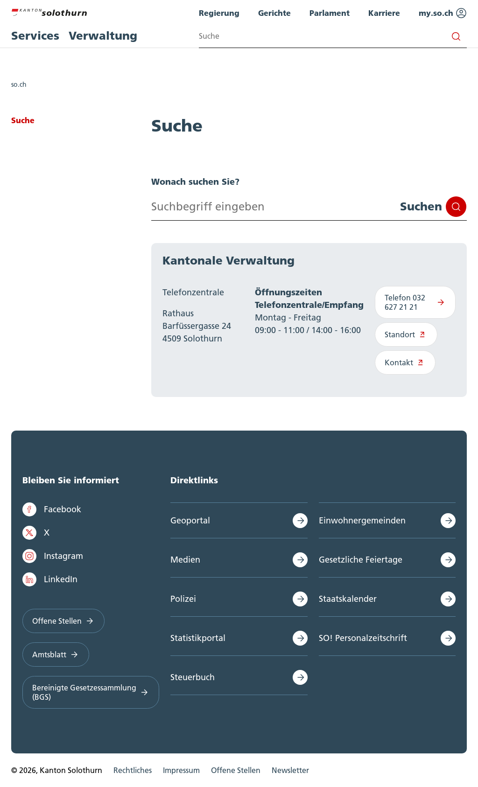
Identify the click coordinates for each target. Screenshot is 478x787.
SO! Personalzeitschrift (363, 638)
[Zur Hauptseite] (49, 11)
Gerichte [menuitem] (274, 13)
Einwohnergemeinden (362, 520)
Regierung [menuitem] (219, 13)
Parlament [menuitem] (329, 13)
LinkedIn (49, 579)
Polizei (183, 598)
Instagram (52, 556)
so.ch (19, 84)
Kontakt (405, 362)
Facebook (51, 509)
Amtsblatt (55, 654)
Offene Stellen (63, 621)
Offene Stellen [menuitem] (235, 770)
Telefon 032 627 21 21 (415, 302)
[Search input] (333, 36)
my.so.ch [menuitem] (443, 13)
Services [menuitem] (35, 35)
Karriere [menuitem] (384, 13)
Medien (185, 559)
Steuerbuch (192, 677)
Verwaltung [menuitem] (103, 35)
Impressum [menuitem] (181, 770)
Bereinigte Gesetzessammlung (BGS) (90, 692)
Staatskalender (348, 598)
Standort (406, 334)
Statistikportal (197, 638)
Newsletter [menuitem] (290, 770)
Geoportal (190, 520)
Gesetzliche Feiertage (360, 559)
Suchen (433, 206)
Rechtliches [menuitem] (132, 770)
